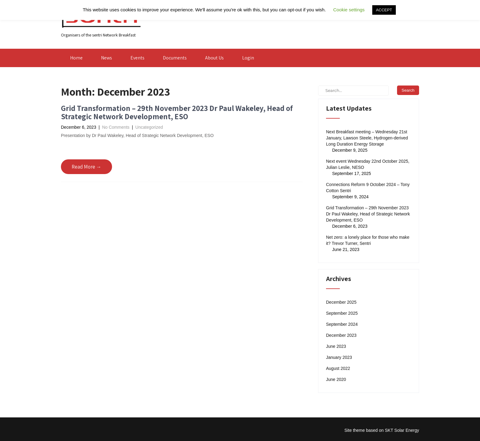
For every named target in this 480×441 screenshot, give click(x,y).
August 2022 (338, 368)
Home (76, 58)
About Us (214, 58)
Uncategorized (149, 127)
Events (137, 58)
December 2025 (341, 302)
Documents (175, 58)
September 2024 (342, 324)
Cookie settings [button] (349, 9)
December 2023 (341, 335)
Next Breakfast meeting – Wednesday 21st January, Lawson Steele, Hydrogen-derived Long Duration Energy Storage (367, 137)
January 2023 (339, 357)
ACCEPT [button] (384, 10)
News (106, 58)
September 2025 (342, 313)
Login (248, 58)
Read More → (86, 166)
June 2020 (336, 379)
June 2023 (336, 346)
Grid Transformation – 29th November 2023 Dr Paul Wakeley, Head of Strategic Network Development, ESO (177, 112)
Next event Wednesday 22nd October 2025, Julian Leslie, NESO (367, 164)
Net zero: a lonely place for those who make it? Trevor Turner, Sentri (367, 240)
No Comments (115, 127)
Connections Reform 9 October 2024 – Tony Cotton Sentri (368, 187)
